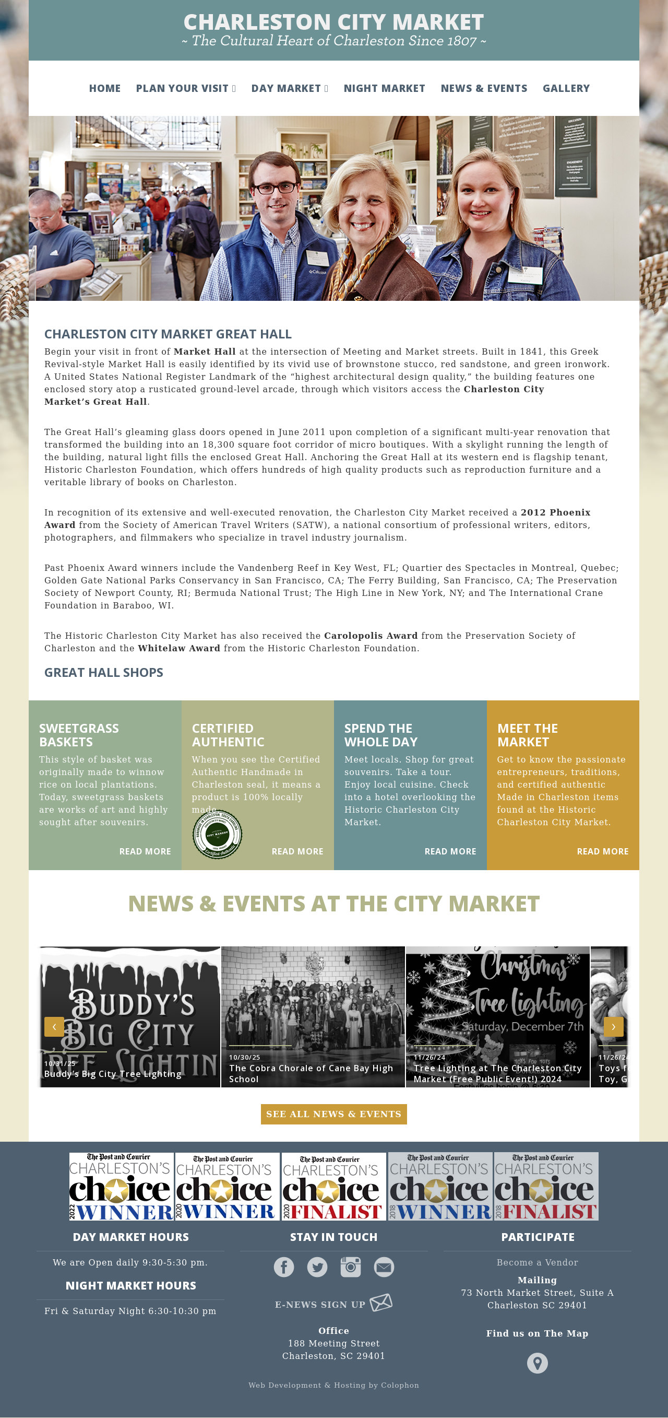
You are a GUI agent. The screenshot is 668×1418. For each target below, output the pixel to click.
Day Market (289, 88)
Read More (145, 852)
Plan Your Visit (186, 88)
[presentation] (54, 1027)
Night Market (384, 88)
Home (105, 88)
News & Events (483, 88)
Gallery (565, 88)
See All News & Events (334, 1114)
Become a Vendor (538, 1263)
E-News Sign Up (334, 1305)
